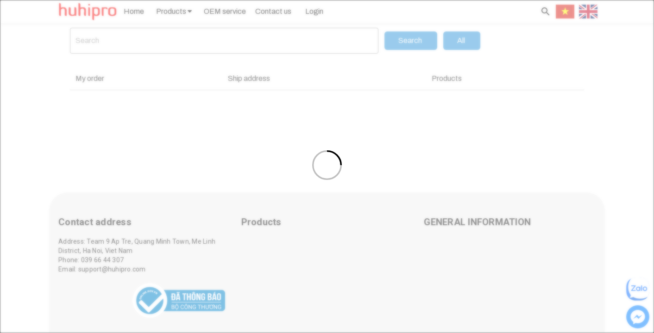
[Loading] (327, 166)
